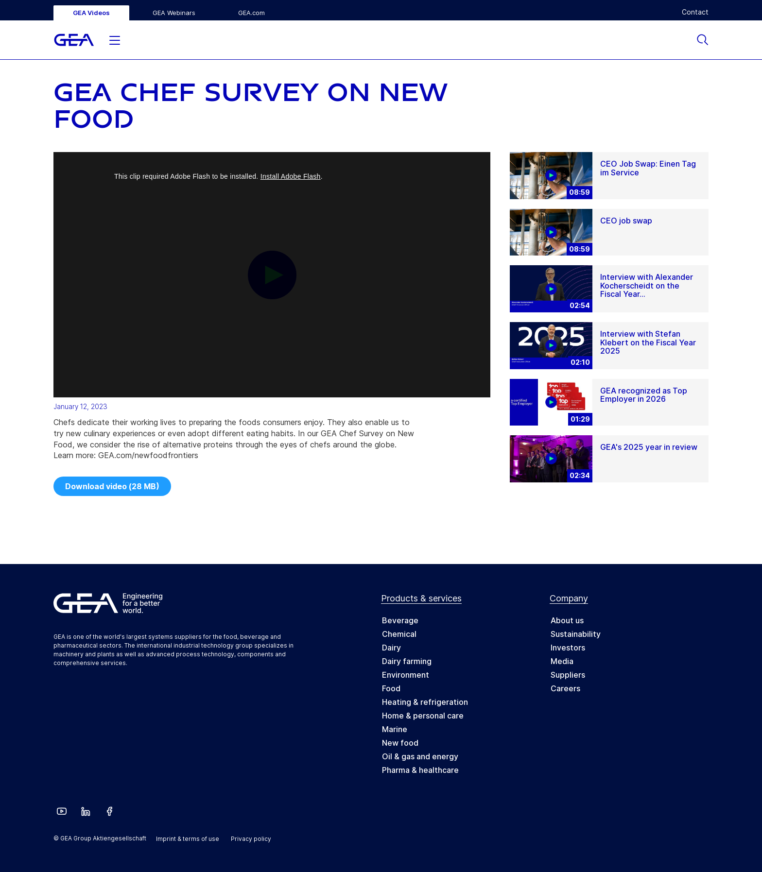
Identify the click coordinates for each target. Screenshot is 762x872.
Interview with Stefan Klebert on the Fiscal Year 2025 (648, 342)
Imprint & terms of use (187, 838)
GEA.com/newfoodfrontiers (148, 455)
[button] (114, 38)
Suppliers (568, 675)
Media (562, 661)
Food (391, 688)
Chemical (399, 634)
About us (567, 620)
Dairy (391, 647)
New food (400, 743)
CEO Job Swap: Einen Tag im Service (648, 168)
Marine (394, 729)
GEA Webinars (174, 13)
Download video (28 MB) (112, 486)
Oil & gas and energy (420, 756)
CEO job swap (626, 220)
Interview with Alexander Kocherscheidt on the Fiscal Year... (646, 285)
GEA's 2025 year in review (648, 447)
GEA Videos (91, 13)
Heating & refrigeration (425, 702)
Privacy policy (251, 838)
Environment (405, 675)
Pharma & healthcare (420, 770)
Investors (568, 647)
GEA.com (251, 13)
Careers (565, 688)
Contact (695, 12)
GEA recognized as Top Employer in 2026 (643, 395)
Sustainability (576, 634)
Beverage (400, 620)
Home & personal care (423, 715)
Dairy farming (407, 661)
